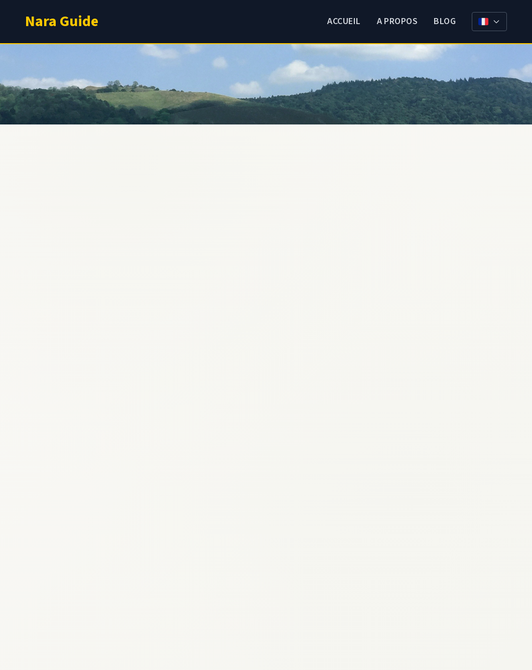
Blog (445, 21)
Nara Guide (61, 21)
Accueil (343, 21)
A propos (397, 21)
